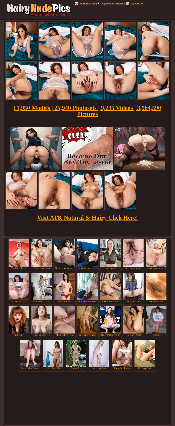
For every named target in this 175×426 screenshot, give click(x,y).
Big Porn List (135, 3)
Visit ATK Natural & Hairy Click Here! (87, 217)
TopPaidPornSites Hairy (111, 3)
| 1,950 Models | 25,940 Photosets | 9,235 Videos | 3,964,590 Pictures (87, 111)
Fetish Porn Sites (85, 3)
